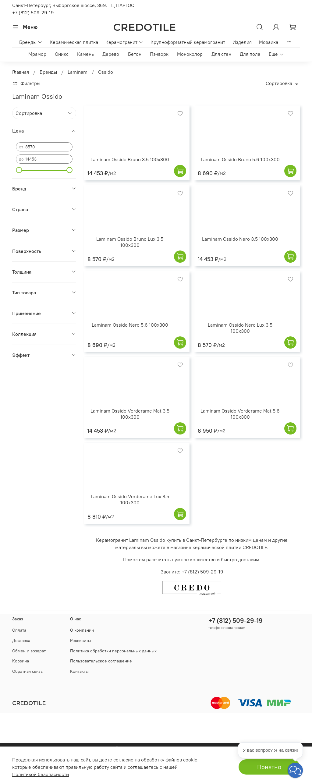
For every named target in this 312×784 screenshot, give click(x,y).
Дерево (110, 54)
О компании (82, 630)
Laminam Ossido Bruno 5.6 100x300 (240, 159)
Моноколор (190, 54)
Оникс (62, 54)
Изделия (242, 42)
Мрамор (37, 54)
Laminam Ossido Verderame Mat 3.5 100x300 (129, 414)
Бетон (134, 54)
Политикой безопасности (40, 774)
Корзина (20, 661)
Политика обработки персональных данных (113, 651)
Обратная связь (27, 671)
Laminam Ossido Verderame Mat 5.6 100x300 (240, 414)
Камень (85, 54)
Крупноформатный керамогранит (188, 42)
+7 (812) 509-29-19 (33, 12)
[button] (295, 770)
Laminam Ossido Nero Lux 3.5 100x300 (240, 328)
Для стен (221, 54)
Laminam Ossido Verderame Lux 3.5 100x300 (130, 499)
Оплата (19, 630)
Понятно (269, 767)
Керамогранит (124, 42)
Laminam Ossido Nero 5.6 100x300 (130, 325)
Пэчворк (159, 54)
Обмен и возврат (29, 651)
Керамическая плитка (74, 42)
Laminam (77, 72)
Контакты (79, 671)
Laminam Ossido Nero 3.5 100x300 (240, 239)
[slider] (18, 170)
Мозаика (268, 42)
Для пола (250, 54)
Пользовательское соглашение (101, 661)
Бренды (30, 42)
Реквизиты (80, 640)
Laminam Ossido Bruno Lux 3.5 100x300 (129, 242)
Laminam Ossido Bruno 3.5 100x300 (129, 159)
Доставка (21, 640)
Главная (20, 72)
